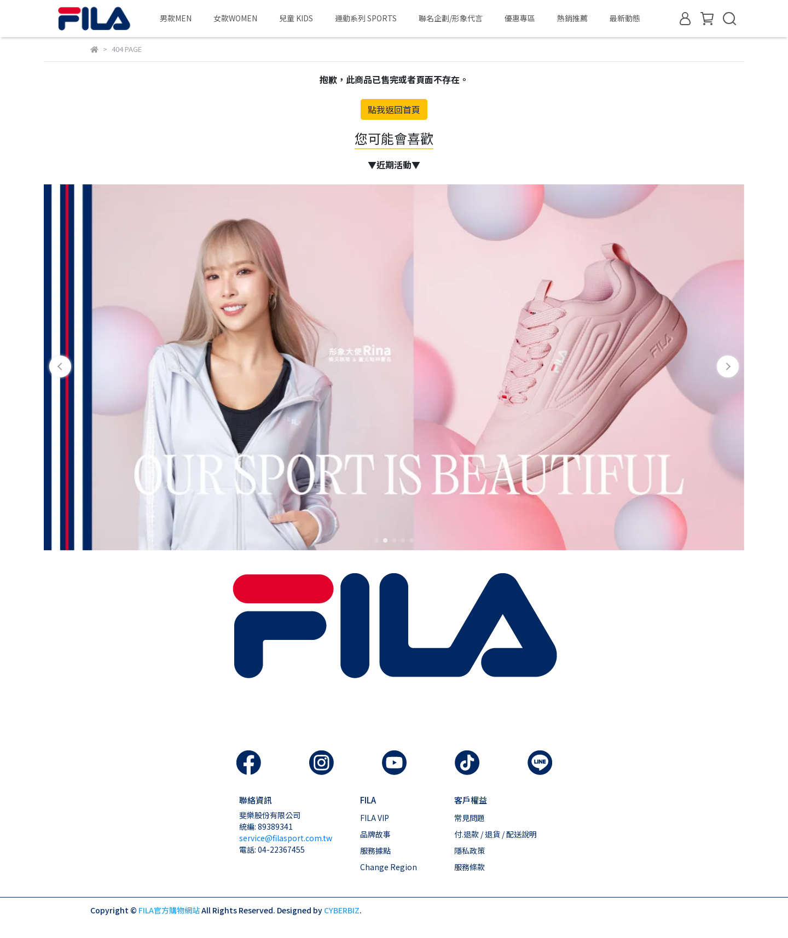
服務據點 (375, 850)
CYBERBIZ (342, 910)
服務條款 (469, 866)
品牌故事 (375, 834)
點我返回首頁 (394, 109)
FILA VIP (374, 817)
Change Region (388, 866)
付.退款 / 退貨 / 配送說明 (495, 834)
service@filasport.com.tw (285, 837)
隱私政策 (469, 850)
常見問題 (469, 817)
